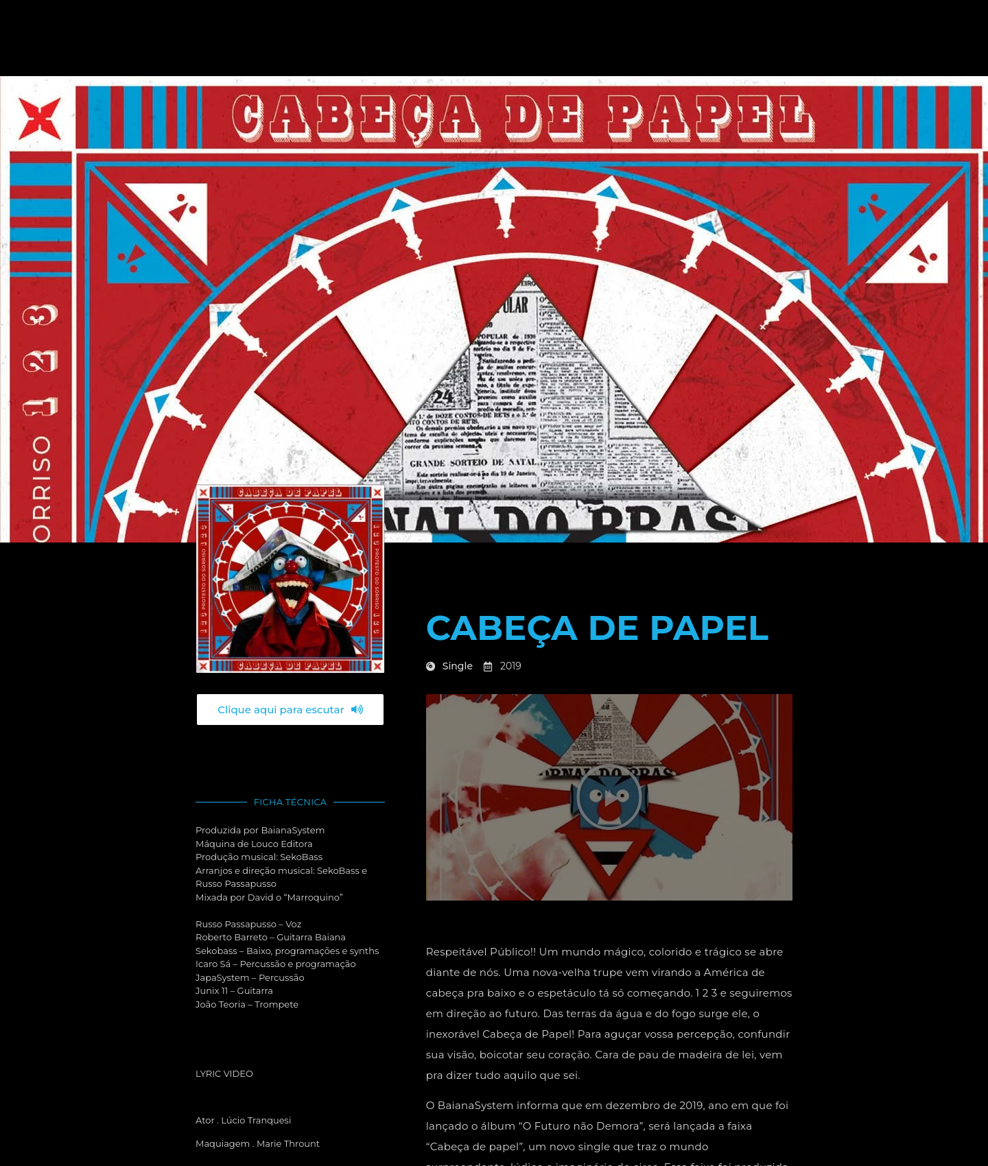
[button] (609, 797)
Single (458, 666)
